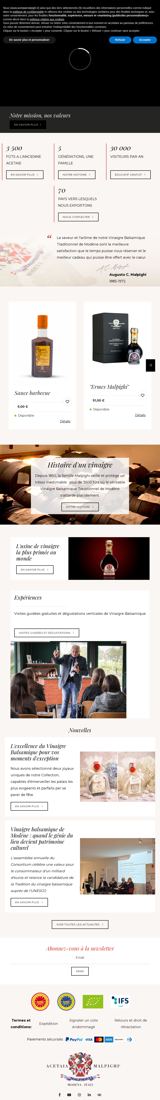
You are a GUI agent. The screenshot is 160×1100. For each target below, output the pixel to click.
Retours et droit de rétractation (131, 1023)
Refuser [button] (120, 39)
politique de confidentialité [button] (28, 11)
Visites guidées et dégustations (47, 632)
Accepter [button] (145, 39)
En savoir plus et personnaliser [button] (29, 39)
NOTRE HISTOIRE (77, 174)
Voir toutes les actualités (80, 924)
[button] (150, 365)
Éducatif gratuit (130, 174)
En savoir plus (28, 124)
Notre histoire (80, 506)
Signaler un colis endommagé (83, 1023)
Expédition (48, 1024)
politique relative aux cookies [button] (47, 19)
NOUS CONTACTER (78, 216)
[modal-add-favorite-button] (67, 401)
